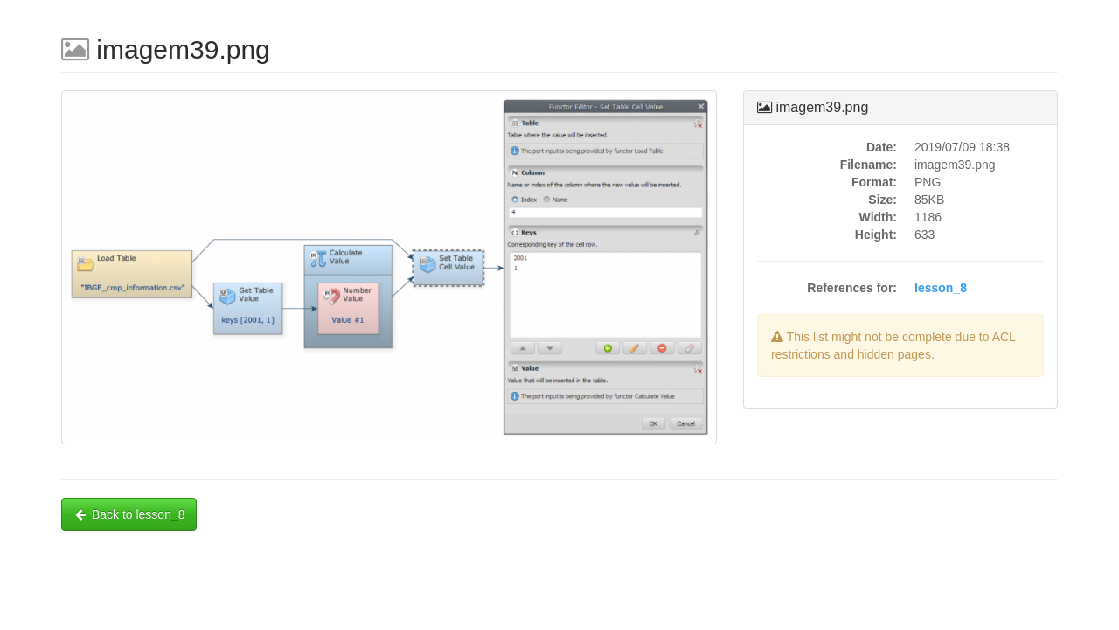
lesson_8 (940, 288)
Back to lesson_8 (129, 515)
